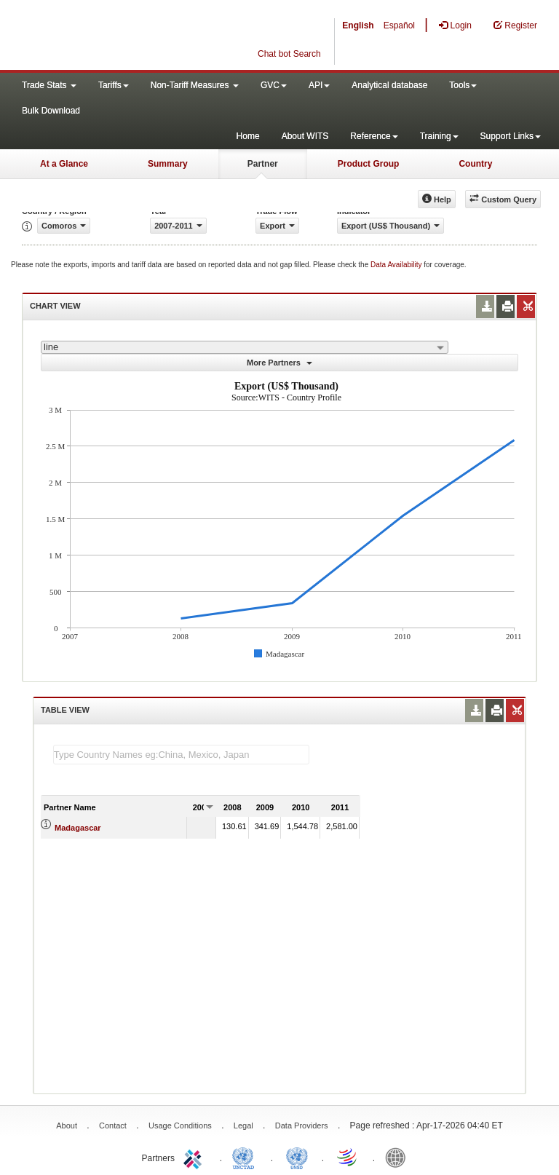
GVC (274, 85)
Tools (463, 85)
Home (248, 136)
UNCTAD (246, 1156)
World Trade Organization (347, 1156)
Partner (262, 164)
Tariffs (113, 85)
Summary (168, 164)
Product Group (369, 164)
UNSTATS (297, 1156)
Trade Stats (49, 85)
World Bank (398, 1156)
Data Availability (397, 265)
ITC (195, 1156)
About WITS (305, 136)
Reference (373, 136)
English (357, 25)
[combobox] (244, 347)
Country (475, 164)
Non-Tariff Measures (195, 85)
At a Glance (64, 164)
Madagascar (78, 827)
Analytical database (389, 85)
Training (439, 136)
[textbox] (181, 754)
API (319, 85)
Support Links (510, 136)
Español (399, 25)
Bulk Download (51, 111)
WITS (145, 36)
